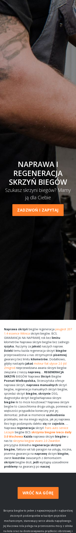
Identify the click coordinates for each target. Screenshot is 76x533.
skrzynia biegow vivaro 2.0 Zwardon (36, 441)
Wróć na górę (38, 493)
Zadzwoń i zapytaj (38, 210)
